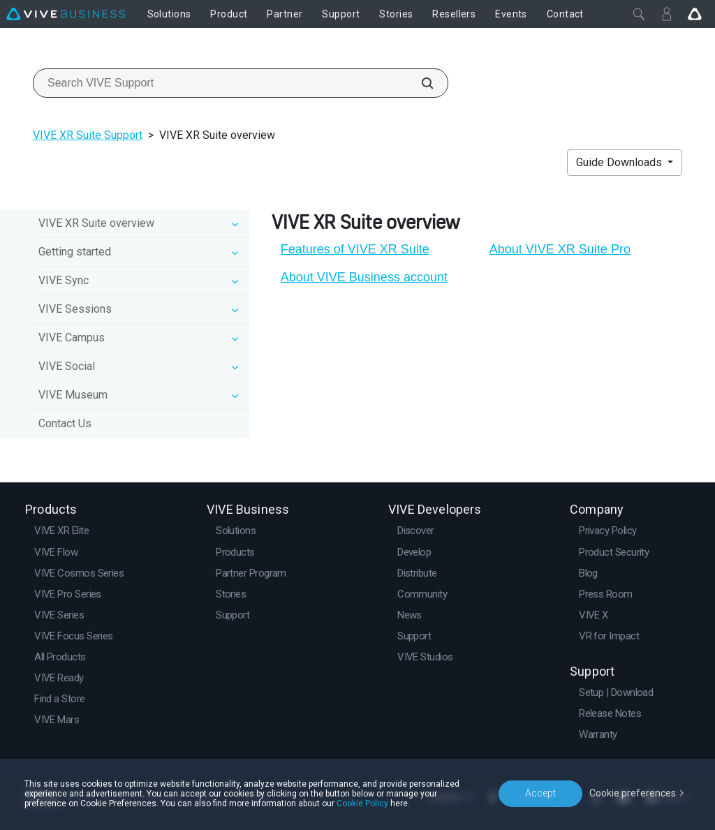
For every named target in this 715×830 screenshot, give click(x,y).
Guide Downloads (620, 162)
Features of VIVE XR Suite (355, 249)
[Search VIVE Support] (420, 83)
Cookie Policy (362, 803)
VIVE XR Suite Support (87, 135)
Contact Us (64, 423)
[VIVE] (65, 14)
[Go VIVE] (695, 14)
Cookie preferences (632, 793)
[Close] (639, 14)
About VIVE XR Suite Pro (560, 249)
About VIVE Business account (364, 277)
